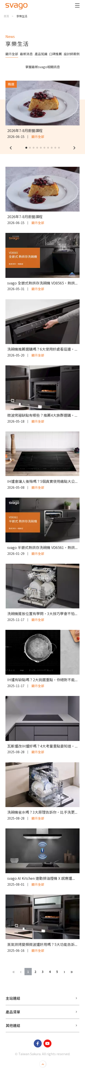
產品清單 (13, 1012)
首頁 (6, 16)
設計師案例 (72, 54)
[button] (10, 147)
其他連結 (13, 1025)
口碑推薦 (55, 54)
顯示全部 (11, 54)
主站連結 (13, 998)
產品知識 (41, 54)
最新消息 (26, 54)
